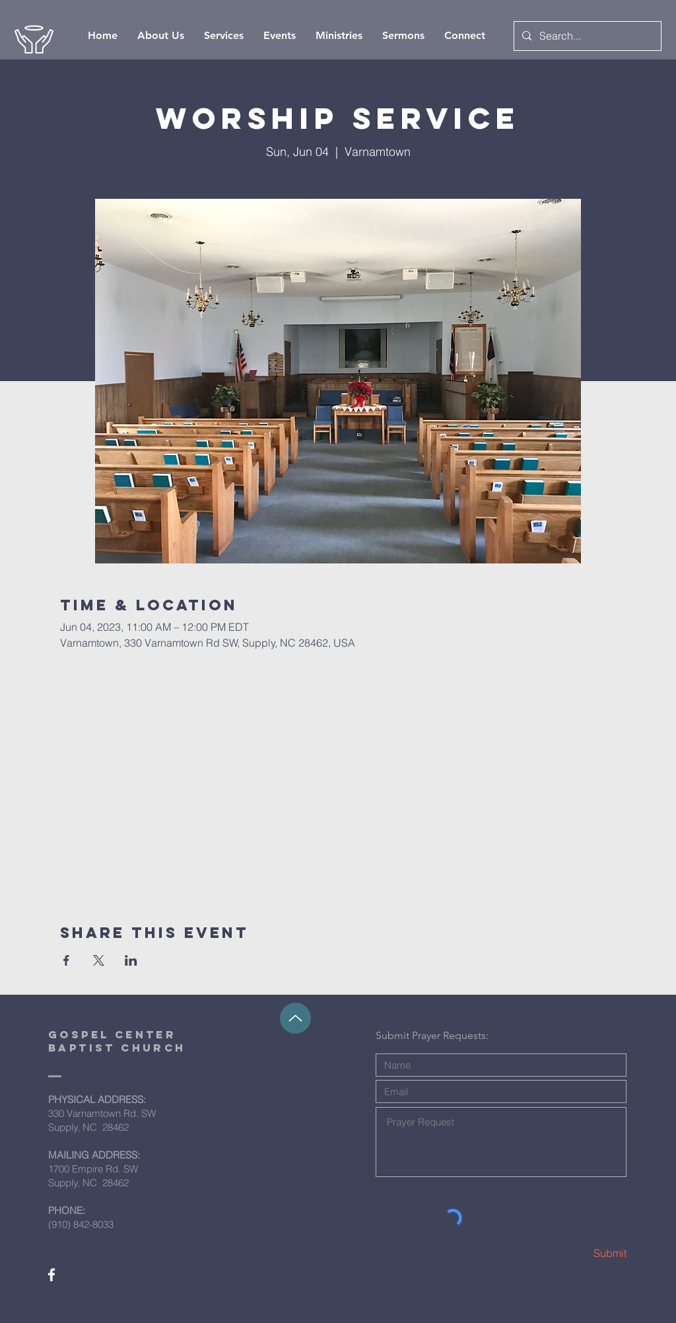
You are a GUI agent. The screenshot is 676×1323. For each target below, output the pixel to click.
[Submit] (579, 1253)
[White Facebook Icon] (51, 1274)
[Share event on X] (98, 960)
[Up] (295, 1018)
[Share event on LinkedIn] (131, 960)
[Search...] (586, 36)
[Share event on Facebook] (66, 960)
